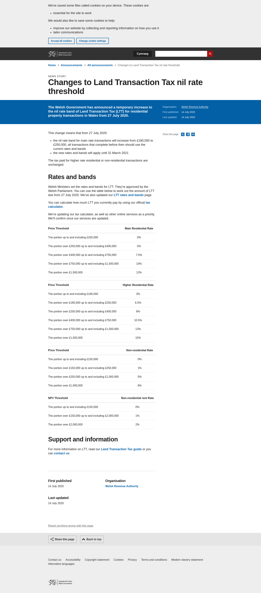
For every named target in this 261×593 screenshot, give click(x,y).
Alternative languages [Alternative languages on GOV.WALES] (61, 563)
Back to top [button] (93, 539)
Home (52, 65)
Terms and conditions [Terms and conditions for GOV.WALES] (154, 559)
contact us (61, 453)
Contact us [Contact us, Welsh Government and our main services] (54, 559)
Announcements (71, 65)
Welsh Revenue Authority (194, 107)
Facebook (188, 134)
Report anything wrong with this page (70, 525)
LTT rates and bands (129, 195)
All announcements (100, 65)
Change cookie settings (92, 41)
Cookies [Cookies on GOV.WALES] (119, 559)
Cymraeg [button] (142, 53)
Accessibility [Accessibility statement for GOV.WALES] (73, 559)
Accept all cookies (61, 41)
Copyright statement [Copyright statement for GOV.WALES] (97, 559)
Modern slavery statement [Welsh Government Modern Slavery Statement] (187, 559)
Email (193, 134)
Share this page (64, 539)
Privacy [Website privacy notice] (132, 559)
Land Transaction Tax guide (121, 449)
